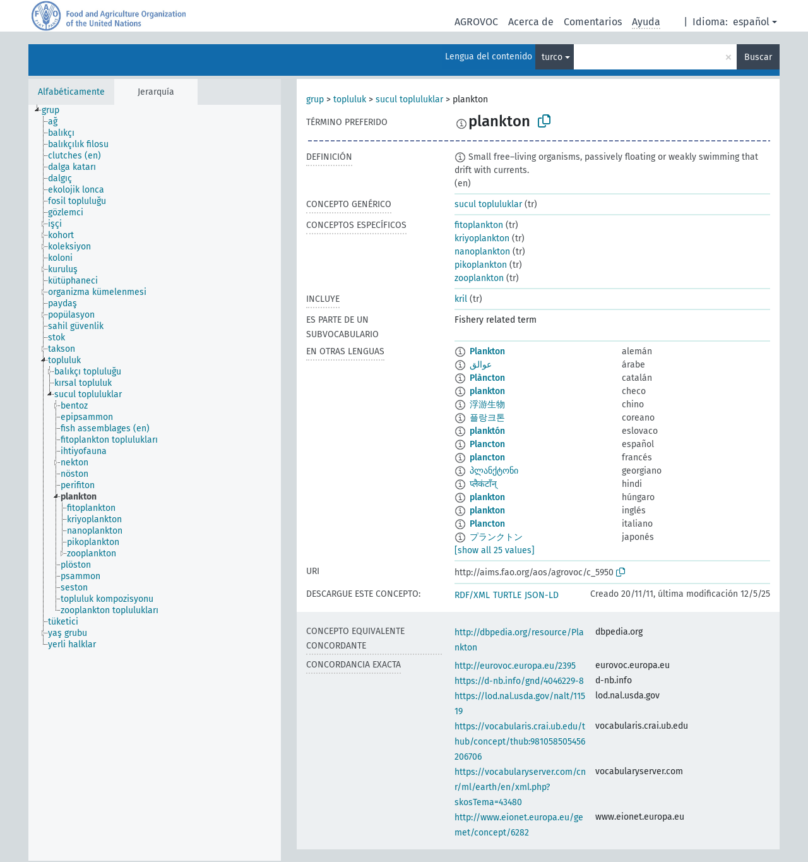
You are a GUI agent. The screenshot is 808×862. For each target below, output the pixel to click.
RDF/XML (472, 595)
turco (552, 57)
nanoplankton (482, 251)
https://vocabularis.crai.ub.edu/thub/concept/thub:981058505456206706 (519, 741)
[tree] (154, 483)
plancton (487, 457)
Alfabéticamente (71, 92)
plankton (487, 391)
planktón (487, 431)
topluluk (349, 99)
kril (460, 299)
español (751, 22)
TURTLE (507, 595)
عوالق (481, 364)
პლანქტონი (494, 470)
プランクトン (496, 537)
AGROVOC (476, 22)
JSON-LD (542, 595)
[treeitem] (56, 110)
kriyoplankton (481, 238)
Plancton (487, 444)
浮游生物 (487, 404)
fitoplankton (478, 225)
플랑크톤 (487, 417)
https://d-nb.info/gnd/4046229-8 (519, 681)
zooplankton (479, 278)
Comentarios (593, 22)
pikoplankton (480, 265)
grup (315, 99)
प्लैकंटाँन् (483, 484)
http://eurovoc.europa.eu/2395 (515, 666)
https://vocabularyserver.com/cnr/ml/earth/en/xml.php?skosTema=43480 (520, 787)
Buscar (758, 57)
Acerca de (531, 22)
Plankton (487, 351)
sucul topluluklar (409, 99)
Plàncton (487, 378)
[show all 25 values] (494, 550)
